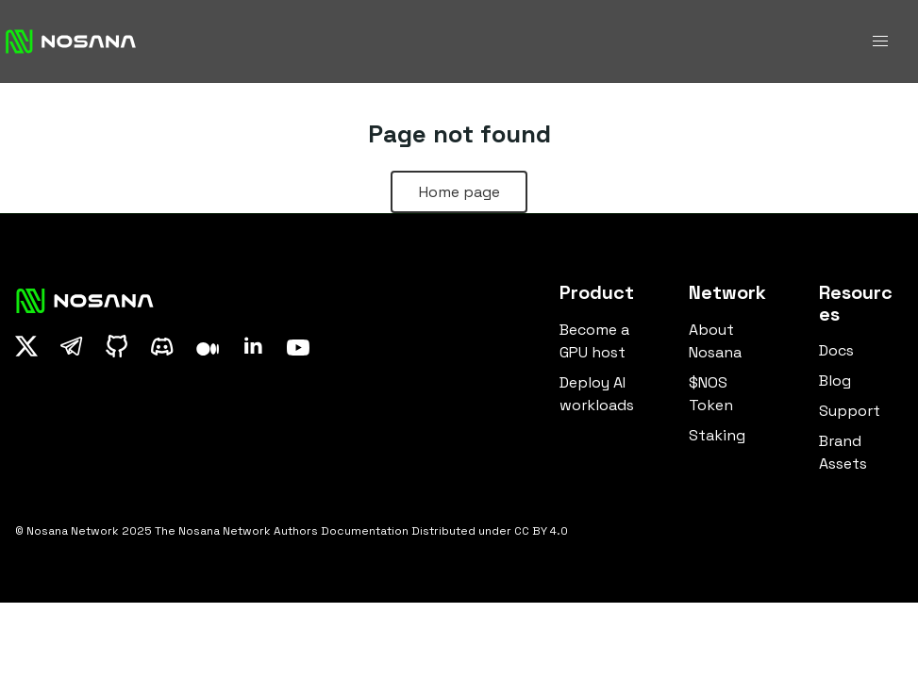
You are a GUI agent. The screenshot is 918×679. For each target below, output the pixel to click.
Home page (459, 192)
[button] (880, 41)
